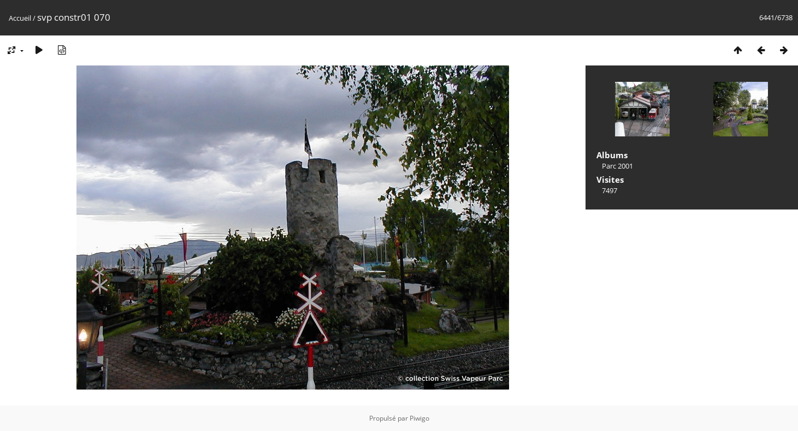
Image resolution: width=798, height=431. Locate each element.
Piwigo (419, 418)
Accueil (20, 18)
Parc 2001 (617, 166)
